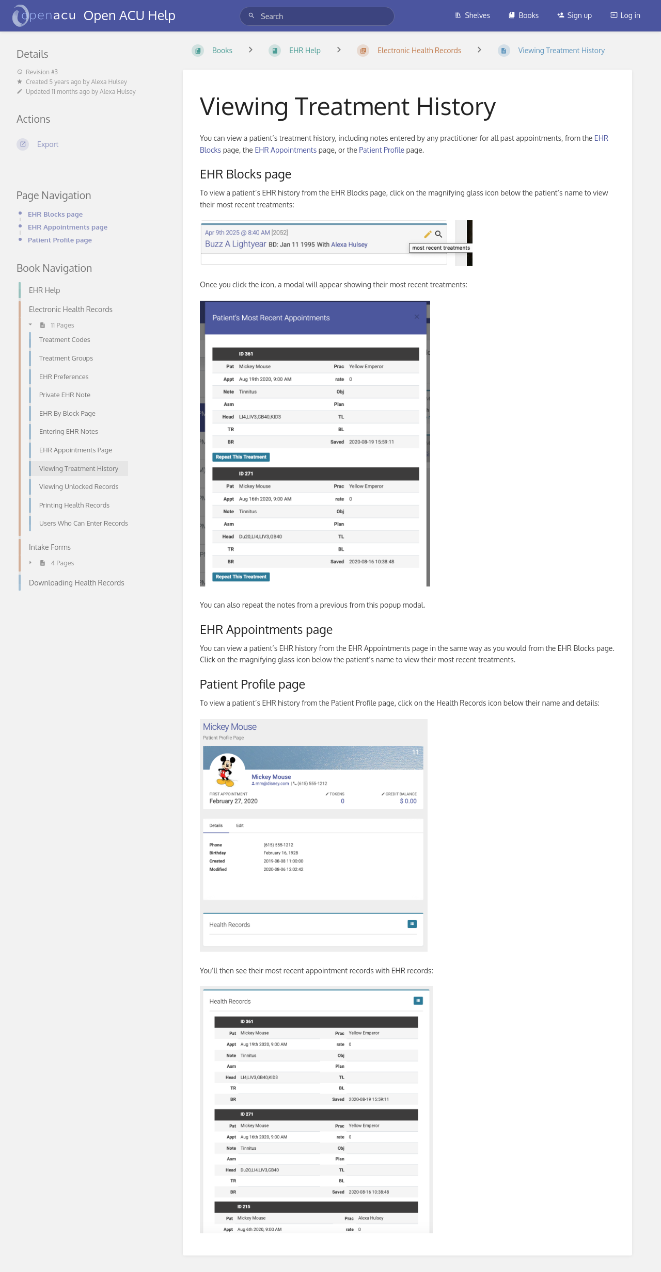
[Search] (253, 15)
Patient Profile (381, 149)
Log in (625, 15)
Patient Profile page (60, 239)
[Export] (87, 144)
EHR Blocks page (55, 213)
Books (523, 15)
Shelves (472, 15)
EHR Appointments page (67, 226)
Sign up (574, 15)
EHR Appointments (286, 149)
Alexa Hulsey (109, 82)
